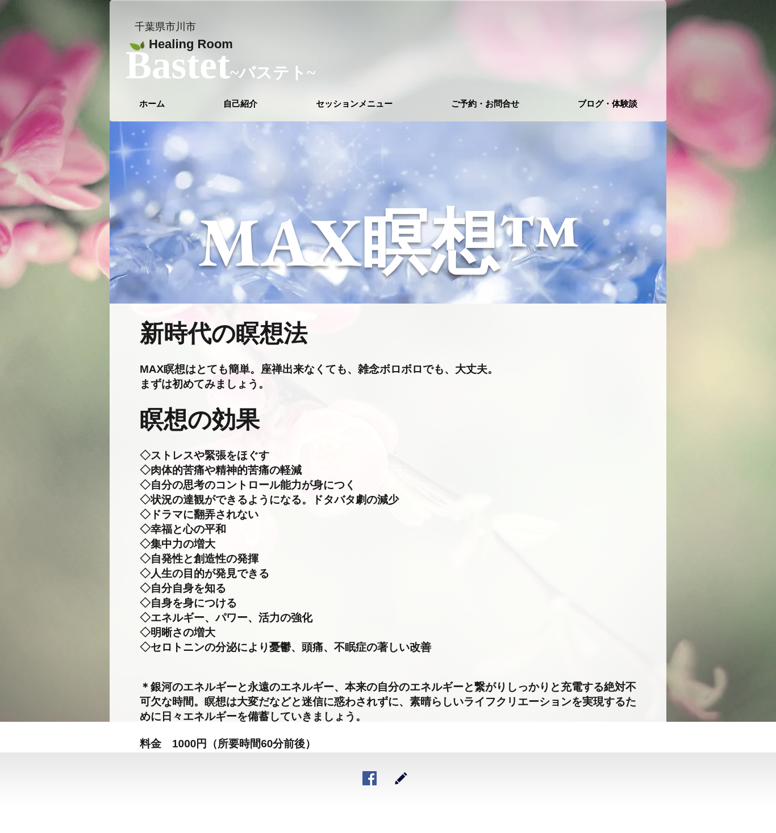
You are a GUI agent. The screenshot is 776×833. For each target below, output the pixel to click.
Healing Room (191, 44)
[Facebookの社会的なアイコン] (369, 778)
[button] (354, 104)
